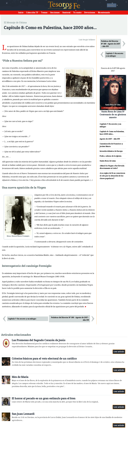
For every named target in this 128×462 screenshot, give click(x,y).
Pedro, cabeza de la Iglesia (110, 156)
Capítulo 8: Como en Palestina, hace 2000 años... (112, 132)
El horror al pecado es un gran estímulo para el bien (43, 398)
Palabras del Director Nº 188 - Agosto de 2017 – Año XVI (70, 318)
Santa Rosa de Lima (108, 161)
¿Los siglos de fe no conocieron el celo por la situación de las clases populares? (112, 175)
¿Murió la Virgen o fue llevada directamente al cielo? (112, 167)
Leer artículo (119, 352)
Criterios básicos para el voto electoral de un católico (44, 358)
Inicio (20, 12)
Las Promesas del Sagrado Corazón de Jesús (38, 340)
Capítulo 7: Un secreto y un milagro (22, 319)
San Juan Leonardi (23, 414)
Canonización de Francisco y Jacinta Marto (111, 145)
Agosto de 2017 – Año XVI (110, 139)
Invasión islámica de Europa (111, 151)
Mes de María (20, 377)
